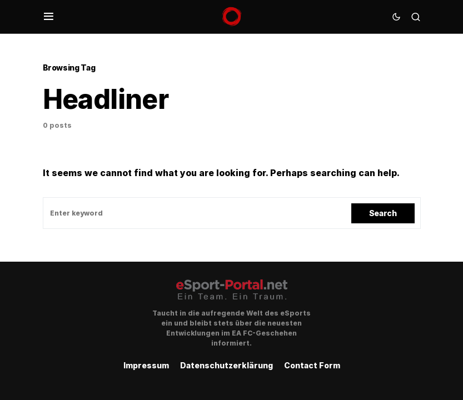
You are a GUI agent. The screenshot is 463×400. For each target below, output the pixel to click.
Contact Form (312, 365)
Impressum (146, 365)
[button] (48, 16)
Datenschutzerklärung (226, 365)
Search (383, 213)
